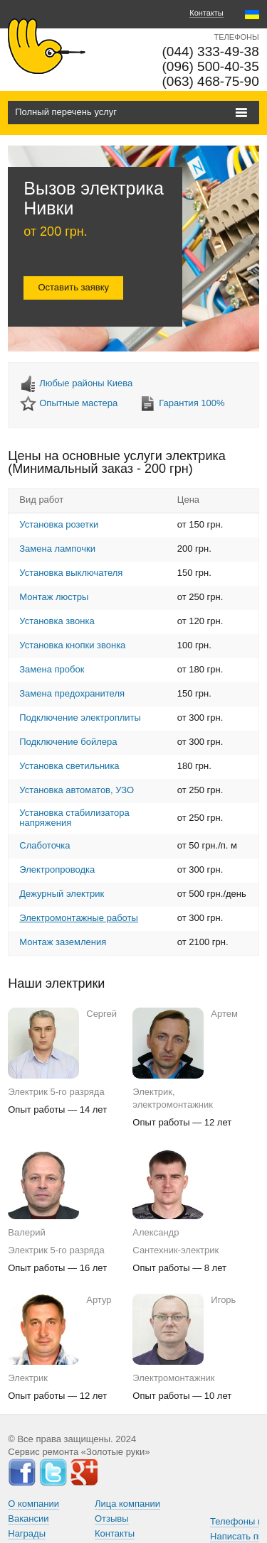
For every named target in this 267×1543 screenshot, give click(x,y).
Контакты (206, 13)
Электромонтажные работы (78, 917)
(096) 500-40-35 (210, 66)
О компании (33, 1503)
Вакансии (28, 1518)
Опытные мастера (78, 403)
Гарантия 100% (191, 403)
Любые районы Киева (85, 383)
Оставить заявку (73, 287)
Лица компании (127, 1503)
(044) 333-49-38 (210, 51)
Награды (27, 1533)
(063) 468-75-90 (210, 81)
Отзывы (112, 1518)
